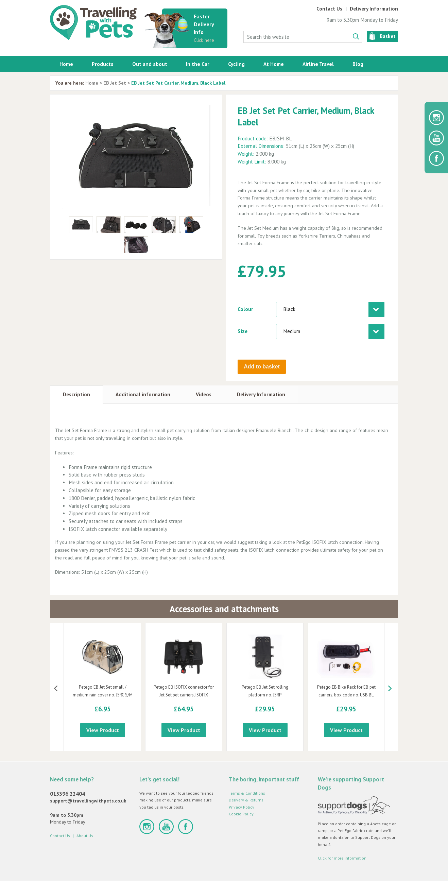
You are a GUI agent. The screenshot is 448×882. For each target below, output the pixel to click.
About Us (84, 835)
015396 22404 (67, 793)
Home (66, 63)
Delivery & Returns (246, 799)
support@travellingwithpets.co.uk (88, 801)
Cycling (236, 63)
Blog (357, 63)
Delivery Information (374, 8)
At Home (273, 63)
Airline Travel (318, 63)
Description (76, 394)
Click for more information (342, 858)
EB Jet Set (114, 83)
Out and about (149, 63)
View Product (102, 730)
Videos (203, 394)
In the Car (197, 63)
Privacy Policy (241, 807)
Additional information (143, 394)
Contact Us (329, 8)
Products (103, 63)
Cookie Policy (241, 813)
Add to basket (262, 366)
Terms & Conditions (247, 793)
